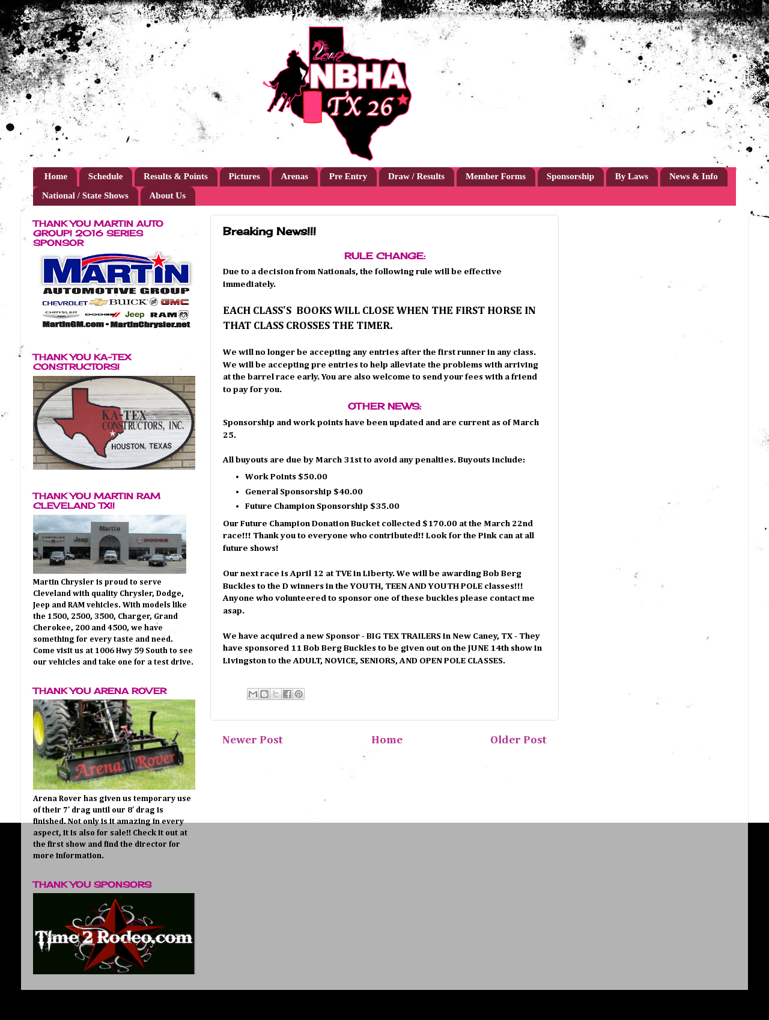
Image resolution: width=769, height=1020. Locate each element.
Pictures (244, 176)
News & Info (693, 176)
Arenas (294, 176)
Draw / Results (416, 176)
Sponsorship (570, 176)
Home (55, 176)
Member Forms (496, 176)
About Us (168, 195)
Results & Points (176, 176)
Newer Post (252, 740)
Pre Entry (348, 176)
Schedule (105, 176)
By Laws (631, 176)
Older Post (518, 740)
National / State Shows (85, 195)
